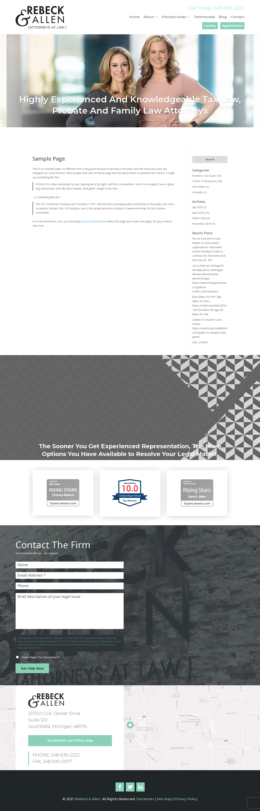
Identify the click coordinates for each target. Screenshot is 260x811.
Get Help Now (32, 668)
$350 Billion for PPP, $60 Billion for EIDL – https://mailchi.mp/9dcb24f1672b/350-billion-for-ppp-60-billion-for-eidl (209, 305)
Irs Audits (197, 192)
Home (134, 17)
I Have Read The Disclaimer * (40, 657)
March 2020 (199, 218)
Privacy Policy (186, 799)
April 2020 (198, 212)
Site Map (164, 799)
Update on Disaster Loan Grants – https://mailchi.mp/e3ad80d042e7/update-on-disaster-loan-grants (209, 328)
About (149, 17)
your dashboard (93, 221)
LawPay (210, 25)
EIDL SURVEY (200, 342)
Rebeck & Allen (87, 799)
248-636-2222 (228, 8)
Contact (237, 17)
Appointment (232, 25)
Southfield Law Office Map (70, 741)
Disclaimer (144, 799)
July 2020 (197, 207)
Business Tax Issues (204, 175)
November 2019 (201, 223)
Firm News (198, 186)
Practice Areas (174, 17)
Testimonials (204, 17)
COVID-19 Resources (204, 181)
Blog (223, 17)
